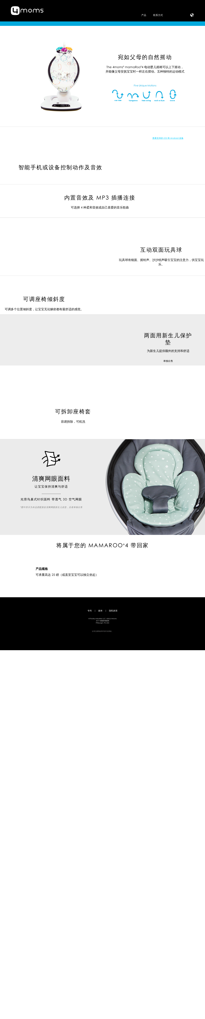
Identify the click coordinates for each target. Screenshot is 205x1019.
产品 (143, 15)
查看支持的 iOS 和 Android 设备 (65, 276)
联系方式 (158, 15)
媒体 (100, 980)
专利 (89, 980)
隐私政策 (113, 980)
